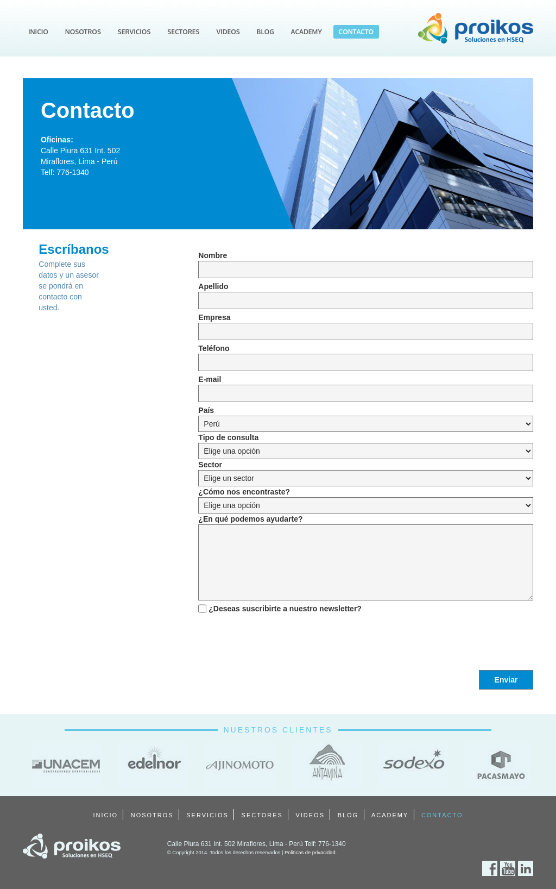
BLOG (265, 32)
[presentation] (280, 638)
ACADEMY (306, 32)
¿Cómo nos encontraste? (244, 491)
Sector (210, 464)
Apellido (213, 286)
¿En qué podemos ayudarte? (250, 519)
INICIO (38, 32)
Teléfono (213, 348)
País (206, 410)
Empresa (214, 317)
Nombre (212, 255)
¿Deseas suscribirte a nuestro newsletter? (285, 608)
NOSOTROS (83, 32)
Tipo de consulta (228, 437)
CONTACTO (356, 32)
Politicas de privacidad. (311, 852)
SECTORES (183, 32)
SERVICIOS (134, 32)
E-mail (209, 379)
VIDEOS (227, 32)
